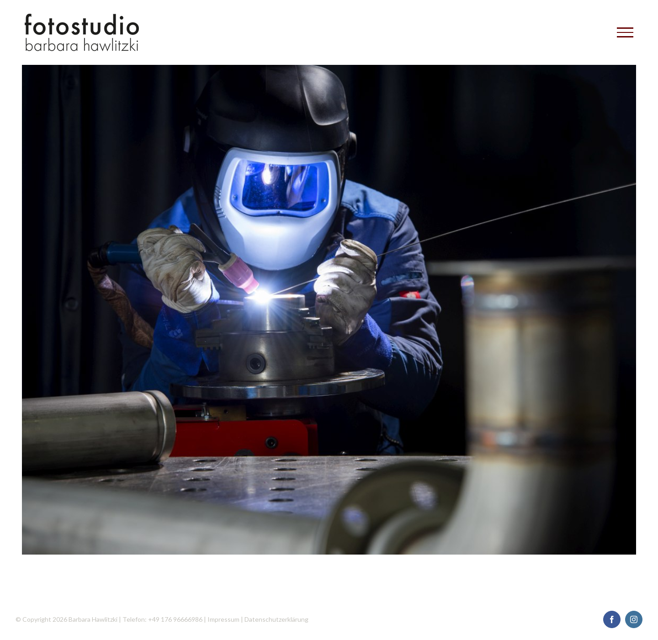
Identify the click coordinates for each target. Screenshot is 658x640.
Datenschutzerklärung (276, 619)
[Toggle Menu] (625, 32)
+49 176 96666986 (175, 619)
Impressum (223, 619)
